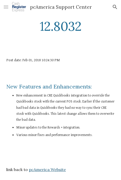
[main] (60, 26)
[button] (6, 7)
